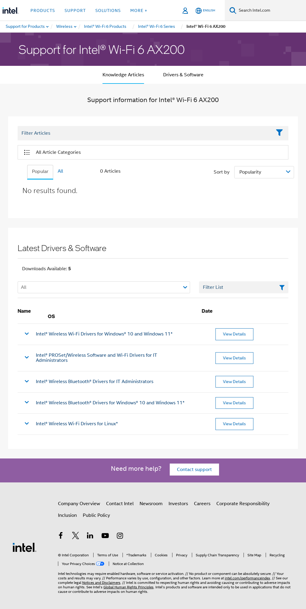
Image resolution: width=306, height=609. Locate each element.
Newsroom (151, 504)
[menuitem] (65, 26)
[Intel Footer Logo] (24, 547)
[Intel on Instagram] (120, 536)
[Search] (233, 10)
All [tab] (60, 171)
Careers (202, 504)
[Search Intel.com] (271, 10)
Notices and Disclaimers (101, 582)
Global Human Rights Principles (128, 587)
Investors (178, 504)
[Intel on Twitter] (76, 536)
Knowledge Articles (123, 75)
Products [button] (42, 10)
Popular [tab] (40, 171)
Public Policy (96, 515)
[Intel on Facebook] (61, 536)
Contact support (194, 470)
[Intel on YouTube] (105, 536)
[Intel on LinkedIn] (90, 536)
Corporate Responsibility (243, 504)
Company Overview (79, 504)
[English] (205, 10)
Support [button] (75, 10)
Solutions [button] (108, 10)
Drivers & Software (183, 75)
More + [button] (138, 10)
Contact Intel (120, 504)
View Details (234, 334)
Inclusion (67, 515)
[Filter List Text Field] (145, 133)
